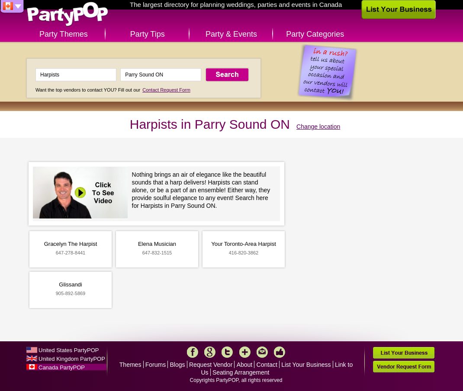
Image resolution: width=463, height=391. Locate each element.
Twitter (227, 352)
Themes (130, 364)
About (245, 364)
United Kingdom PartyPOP (72, 359)
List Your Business (306, 364)
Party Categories (315, 34)
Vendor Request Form (404, 366)
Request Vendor (210, 364)
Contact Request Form (166, 89)
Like (279, 352)
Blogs (177, 364)
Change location (318, 126)
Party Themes (63, 34)
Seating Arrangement (241, 372)
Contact (267, 364)
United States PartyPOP (69, 350)
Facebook (192, 352)
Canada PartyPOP (62, 367)
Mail (262, 352)
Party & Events (231, 34)
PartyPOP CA (67, 14)
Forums (155, 364)
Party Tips (147, 34)
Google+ (209, 352)
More (245, 352)
